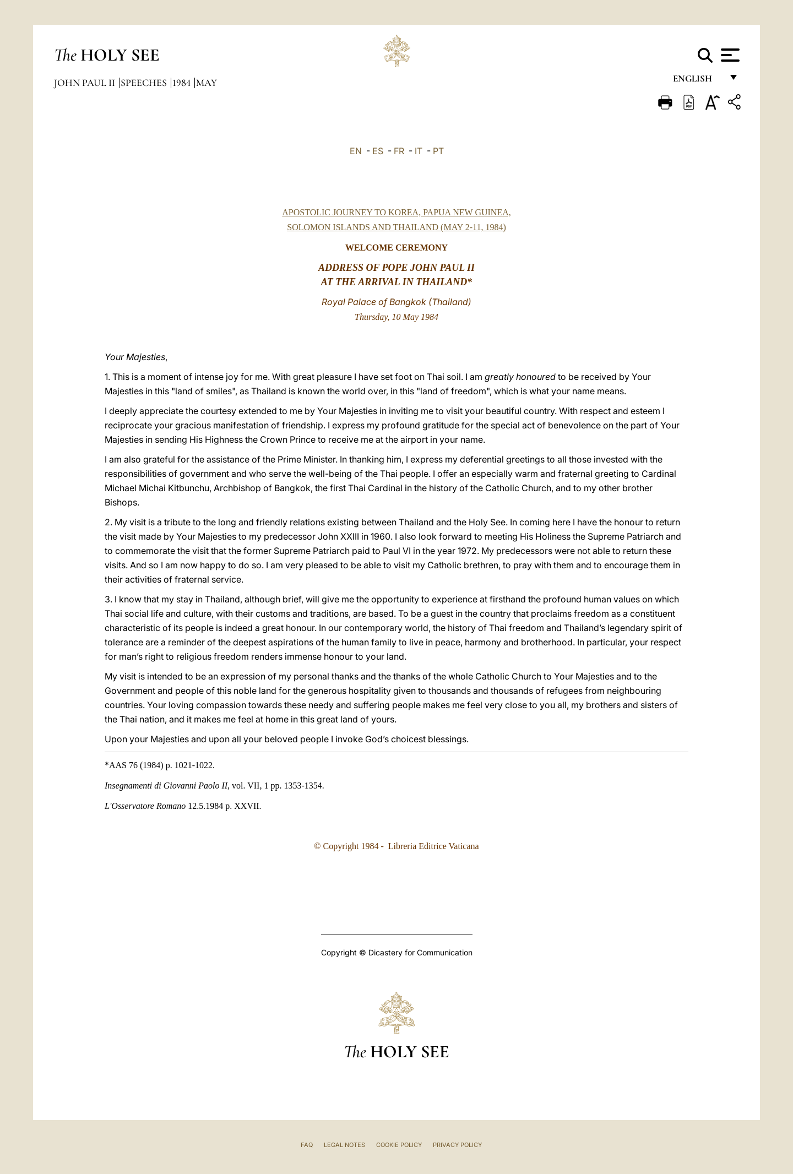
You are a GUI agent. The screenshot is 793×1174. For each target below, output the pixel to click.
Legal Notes (344, 1145)
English (697, 81)
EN (356, 150)
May (206, 83)
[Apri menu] (729, 55)
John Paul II (85, 83)
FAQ (307, 1145)
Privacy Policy (457, 1145)
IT (418, 150)
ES (377, 150)
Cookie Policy (399, 1145)
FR (399, 150)
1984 (182, 83)
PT (438, 150)
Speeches (145, 83)
